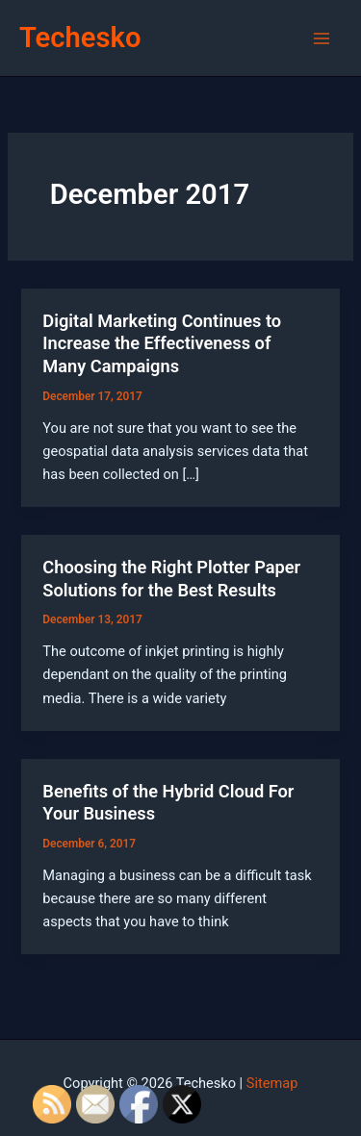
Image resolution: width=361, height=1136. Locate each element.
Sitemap (272, 1083)
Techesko (80, 37)
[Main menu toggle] (321, 38)
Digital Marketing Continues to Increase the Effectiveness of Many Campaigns (161, 343)
